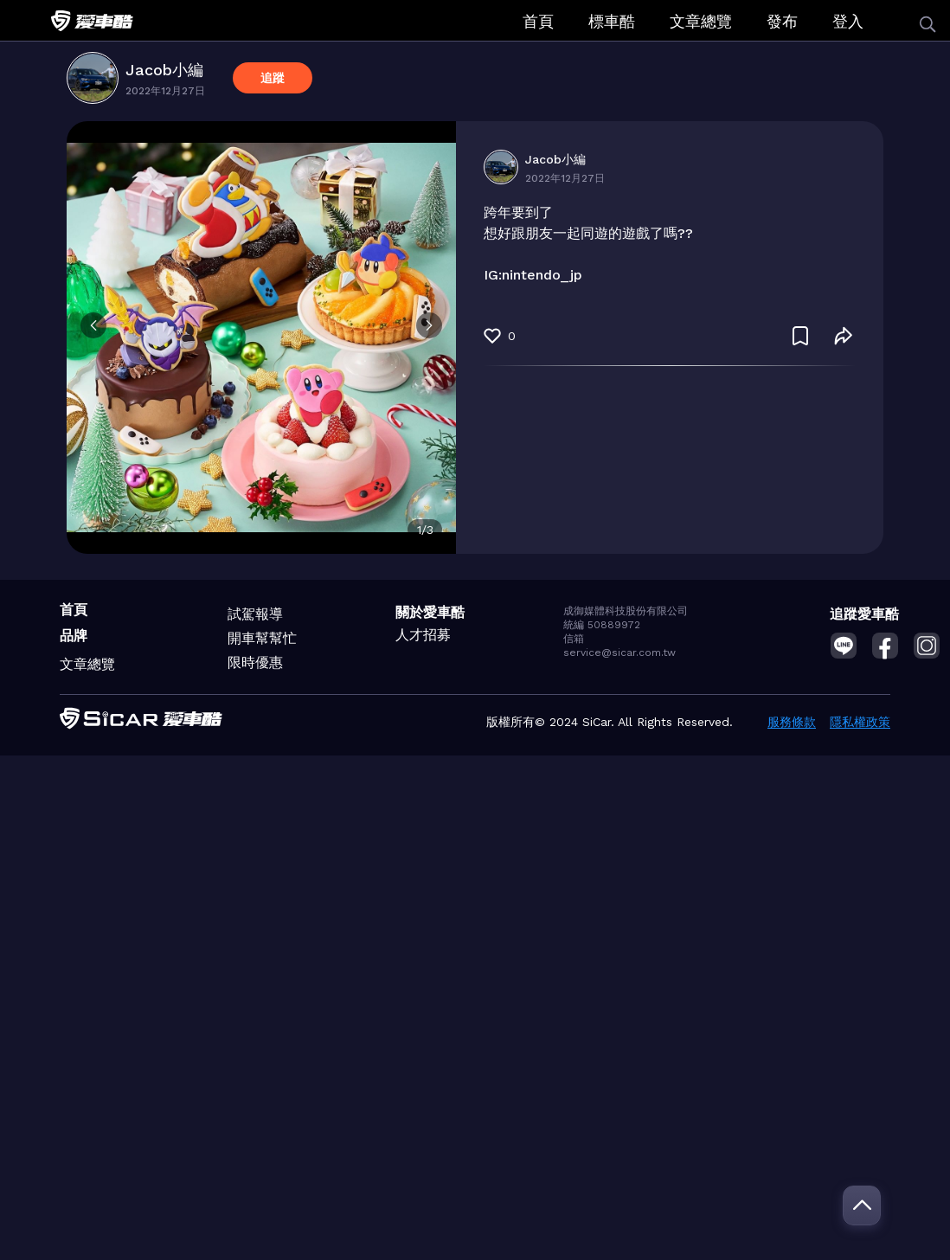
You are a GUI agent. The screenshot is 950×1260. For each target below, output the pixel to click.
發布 (782, 21)
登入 (847, 21)
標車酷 (611, 21)
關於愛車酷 (430, 612)
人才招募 (423, 635)
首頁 (538, 21)
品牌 (73, 635)
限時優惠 (255, 662)
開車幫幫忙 (262, 638)
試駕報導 (255, 614)
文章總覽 (701, 21)
